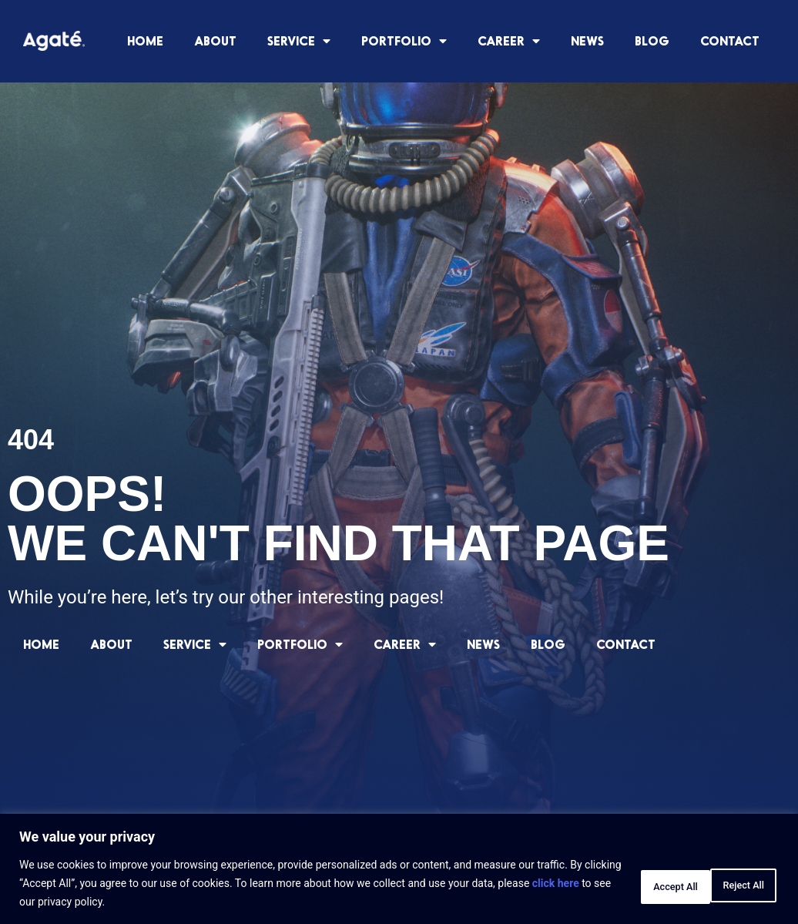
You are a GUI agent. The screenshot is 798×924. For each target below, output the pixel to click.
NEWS (587, 40)
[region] (399, 869)
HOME (145, 40)
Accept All (731, 883)
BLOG (652, 40)
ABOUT (215, 40)
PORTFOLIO (404, 41)
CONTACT (729, 40)
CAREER (509, 41)
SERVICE (298, 41)
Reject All (633, 883)
